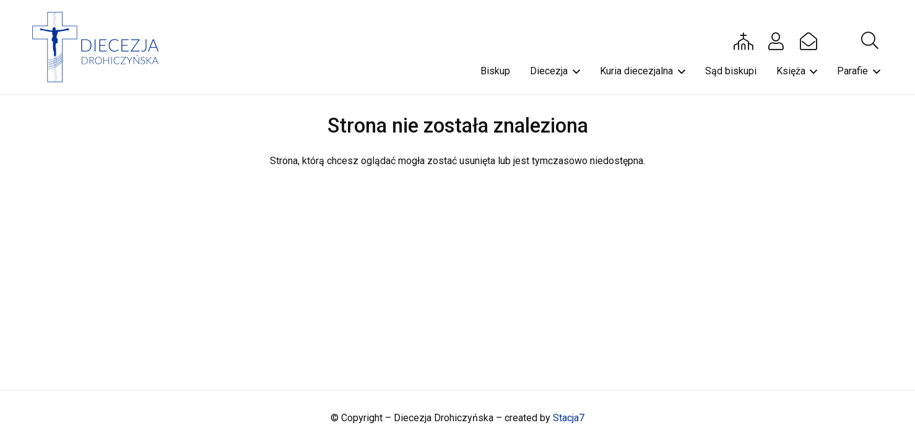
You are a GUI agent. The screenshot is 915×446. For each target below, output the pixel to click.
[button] (870, 40)
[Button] (743, 41)
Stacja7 (568, 418)
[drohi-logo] (101, 47)
